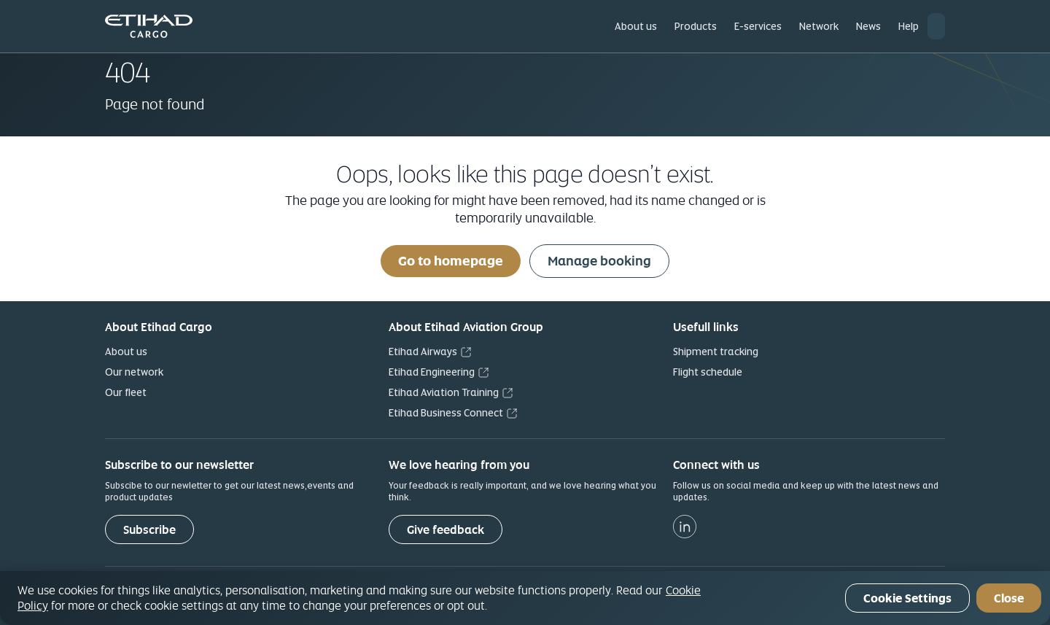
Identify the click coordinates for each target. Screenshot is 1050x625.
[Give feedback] (445, 529)
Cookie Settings (907, 598)
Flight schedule (707, 372)
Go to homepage (450, 260)
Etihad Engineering (432, 372)
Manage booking (599, 260)
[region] (525, 598)
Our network (134, 372)
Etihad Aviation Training (444, 392)
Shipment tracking (715, 351)
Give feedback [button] (445, 529)
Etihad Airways (423, 351)
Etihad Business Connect (446, 412)
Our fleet (126, 392)
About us (126, 351)
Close (1009, 598)
